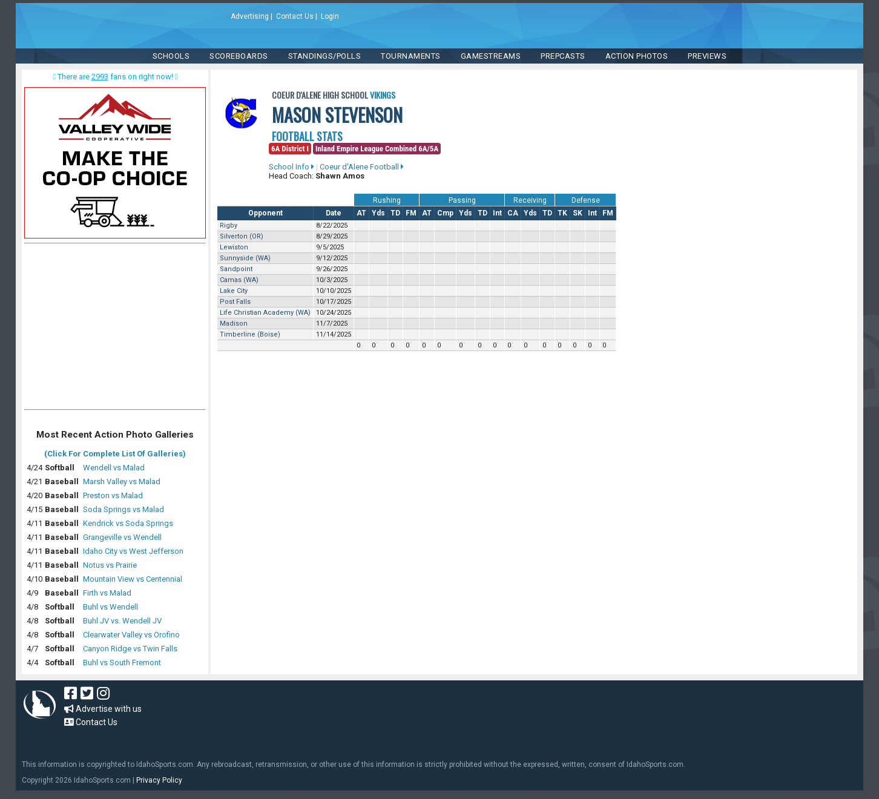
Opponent (265, 213)
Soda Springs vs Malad (123, 509)
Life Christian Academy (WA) (265, 313)
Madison (234, 323)
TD (395, 213)
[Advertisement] (115, 329)
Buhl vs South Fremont (122, 662)
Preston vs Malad (113, 495)
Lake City (234, 291)
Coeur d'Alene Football (362, 166)
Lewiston (234, 247)
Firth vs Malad (107, 592)
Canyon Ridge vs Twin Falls (130, 648)
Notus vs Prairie (110, 565)
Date (333, 213)
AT (361, 213)
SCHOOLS (171, 56)
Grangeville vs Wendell (122, 537)
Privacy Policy (159, 780)
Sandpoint (236, 269)
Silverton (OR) (241, 236)
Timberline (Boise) (250, 334)
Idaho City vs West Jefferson (133, 551)
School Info (291, 166)
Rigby (228, 225)
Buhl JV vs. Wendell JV (122, 620)
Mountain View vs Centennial (132, 579)
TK (562, 213)
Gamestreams (491, 56)
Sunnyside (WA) (245, 258)
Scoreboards (238, 56)
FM (411, 213)
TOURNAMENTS (411, 56)
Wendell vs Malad (114, 467)
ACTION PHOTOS (636, 56)
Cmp (445, 213)
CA (512, 213)
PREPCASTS (563, 56)
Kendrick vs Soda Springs (128, 523)
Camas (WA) (239, 280)
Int (497, 213)
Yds (378, 213)
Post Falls (235, 302)
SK (577, 213)
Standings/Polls (324, 56)
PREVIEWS (707, 56)
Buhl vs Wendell (110, 606)
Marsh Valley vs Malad (121, 481)
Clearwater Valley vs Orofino (131, 634)
